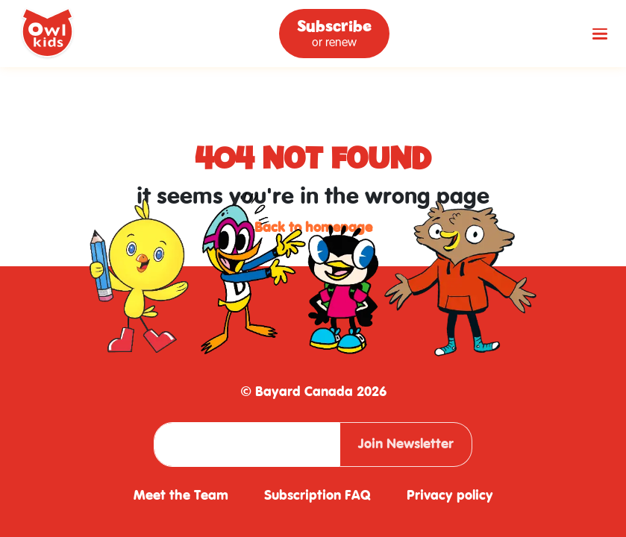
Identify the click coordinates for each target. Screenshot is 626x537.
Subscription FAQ (317, 496)
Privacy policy (450, 496)
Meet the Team (181, 496)
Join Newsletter (406, 444)
